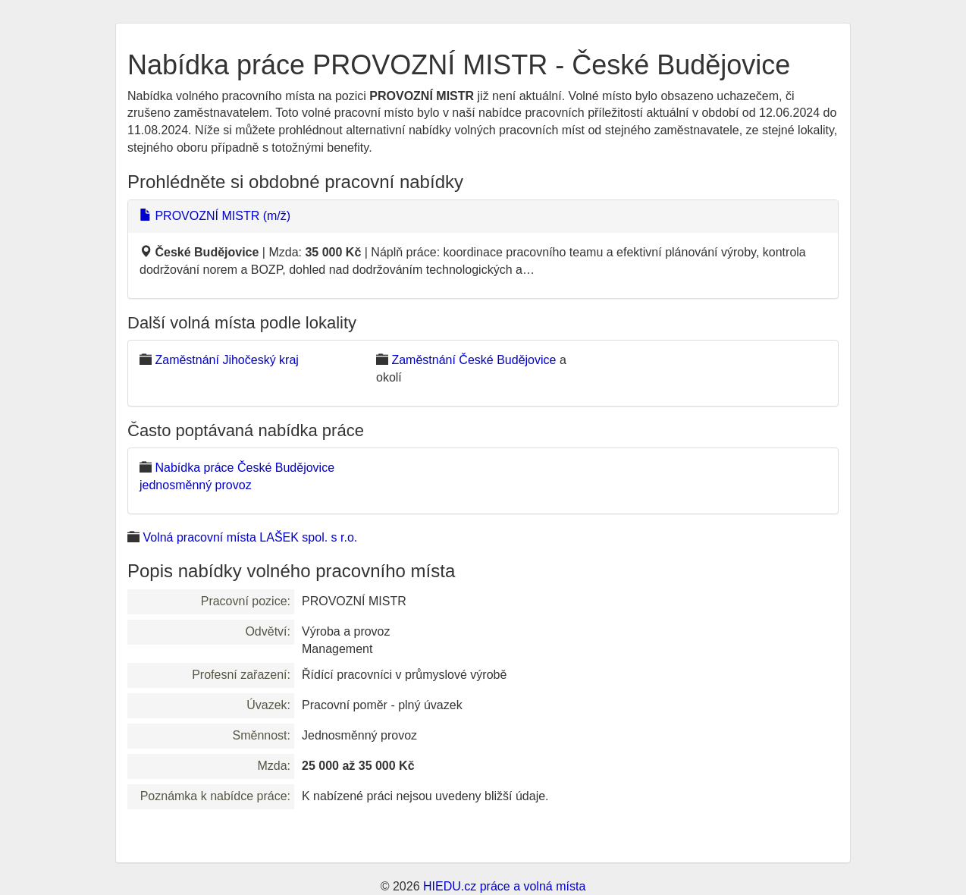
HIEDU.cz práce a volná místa (504, 886)
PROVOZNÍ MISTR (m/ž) (215, 215)
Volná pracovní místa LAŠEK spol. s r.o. (250, 537)
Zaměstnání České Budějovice (473, 359)
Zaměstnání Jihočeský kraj (226, 359)
